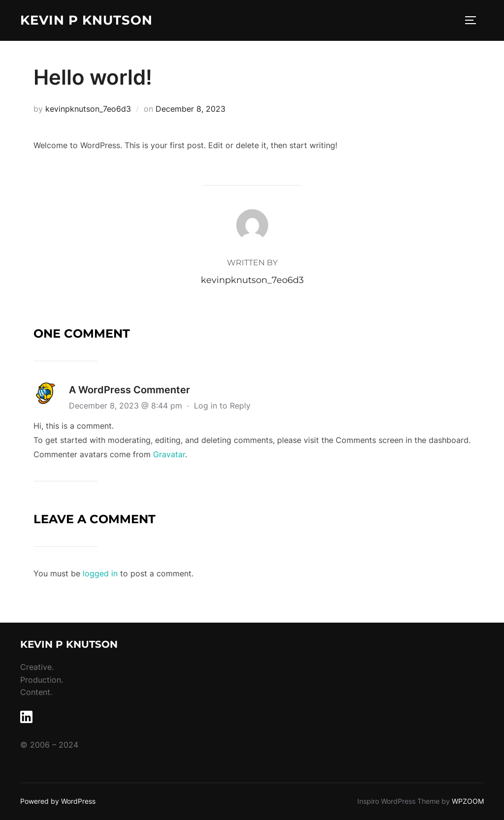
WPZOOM (468, 801)
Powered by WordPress (57, 801)
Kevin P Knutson (86, 20)
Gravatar (169, 454)
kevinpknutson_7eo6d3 (88, 109)
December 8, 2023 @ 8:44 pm (127, 405)
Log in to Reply (222, 405)
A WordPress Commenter (129, 390)
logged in (100, 573)
